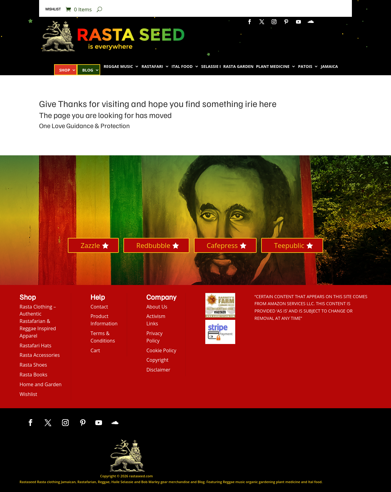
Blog (87, 70)
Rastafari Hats (35, 345)
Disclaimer (158, 369)
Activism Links (155, 320)
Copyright (157, 360)
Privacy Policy (154, 337)
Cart (95, 350)
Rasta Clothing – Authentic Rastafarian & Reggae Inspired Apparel (38, 321)
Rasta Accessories (40, 355)
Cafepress (222, 245)
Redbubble (153, 245)
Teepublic (289, 245)
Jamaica (329, 66)
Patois (305, 66)
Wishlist (53, 9)
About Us (156, 306)
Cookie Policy (161, 350)
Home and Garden (41, 384)
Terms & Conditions (102, 337)
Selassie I (211, 66)
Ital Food (182, 66)
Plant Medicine (273, 66)
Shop (64, 70)
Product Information (104, 320)
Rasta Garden (238, 66)
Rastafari (152, 66)
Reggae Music (118, 66)
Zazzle (90, 245)
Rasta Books (33, 374)
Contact (99, 306)
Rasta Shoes (33, 364)
